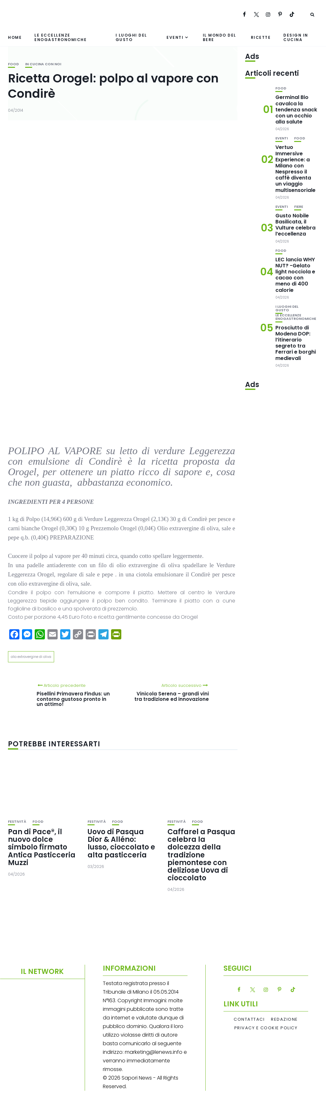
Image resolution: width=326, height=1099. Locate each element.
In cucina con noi (43, 64)
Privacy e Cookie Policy (266, 1028)
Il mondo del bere (219, 37)
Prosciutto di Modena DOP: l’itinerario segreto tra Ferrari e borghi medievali (295, 343)
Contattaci (249, 1019)
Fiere (298, 206)
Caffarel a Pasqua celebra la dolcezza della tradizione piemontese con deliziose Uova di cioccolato (201, 855)
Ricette (261, 37)
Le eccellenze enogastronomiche (60, 37)
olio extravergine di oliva (31, 656)
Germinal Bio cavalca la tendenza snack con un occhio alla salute (296, 109)
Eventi (175, 37)
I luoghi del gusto (131, 37)
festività (17, 821)
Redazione (284, 1019)
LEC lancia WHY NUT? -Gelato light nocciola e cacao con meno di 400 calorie (295, 275)
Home (15, 37)
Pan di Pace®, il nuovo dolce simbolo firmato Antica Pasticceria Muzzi (41, 847)
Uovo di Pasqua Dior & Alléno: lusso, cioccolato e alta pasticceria (121, 843)
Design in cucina (295, 37)
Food (13, 64)
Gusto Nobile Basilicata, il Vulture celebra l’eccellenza (295, 225)
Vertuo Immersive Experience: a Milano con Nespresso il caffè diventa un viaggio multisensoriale (295, 169)
